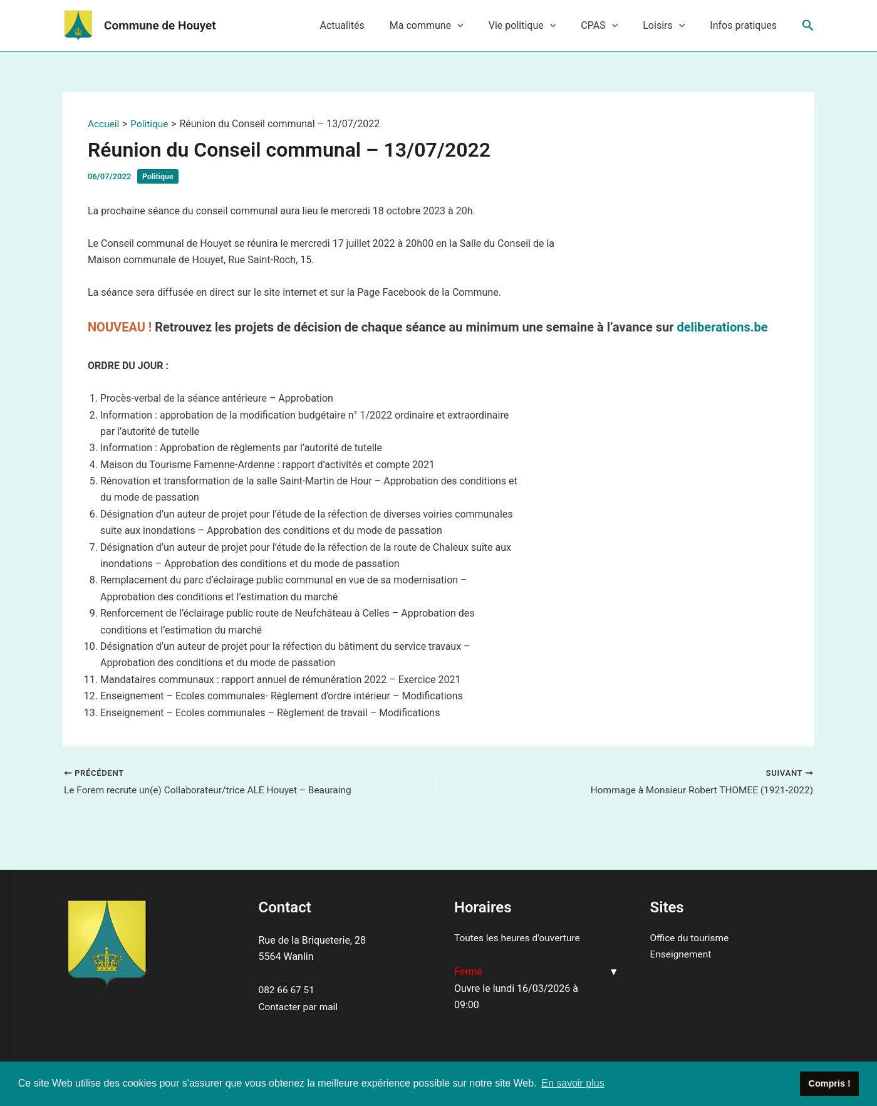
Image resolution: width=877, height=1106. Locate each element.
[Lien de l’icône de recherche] (808, 25)
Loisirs (671, 26)
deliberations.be (722, 327)
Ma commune (449, 26)
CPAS (611, 26)
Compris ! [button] (830, 1083)
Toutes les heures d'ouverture (519, 938)
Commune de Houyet (160, 25)
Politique (158, 176)
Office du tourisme (691, 938)
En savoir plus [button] (573, 1083)
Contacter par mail (300, 1007)
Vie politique (540, 26)
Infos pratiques (745, 25)
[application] (480, 26)
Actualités (369, 25)
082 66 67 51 (288, 990)
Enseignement (682, 955)
